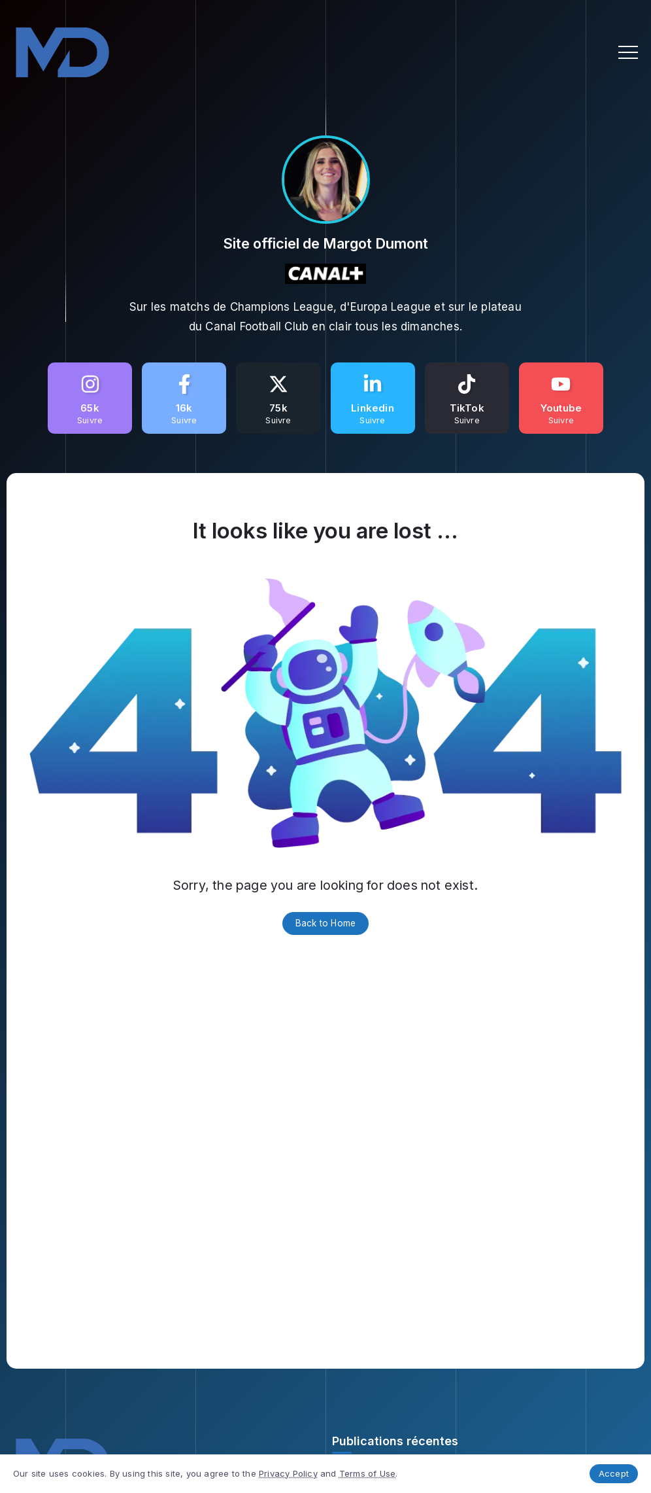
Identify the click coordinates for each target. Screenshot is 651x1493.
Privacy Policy (288, 1473)
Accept (614, 1473)
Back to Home (325, 923)
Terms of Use (367, 1473)
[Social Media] (90, 398)
